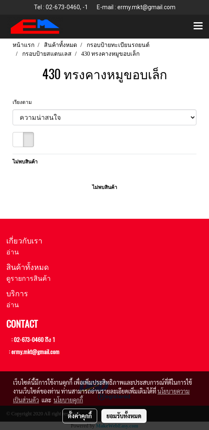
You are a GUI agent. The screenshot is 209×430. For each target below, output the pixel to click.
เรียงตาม (24, 102)
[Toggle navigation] (198, 26)
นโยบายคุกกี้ (68, 400)
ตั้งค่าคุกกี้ (80, 416)
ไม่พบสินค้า (25, 162)
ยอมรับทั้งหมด (124, 416)
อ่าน (12, 252)
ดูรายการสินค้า (28, 278)
